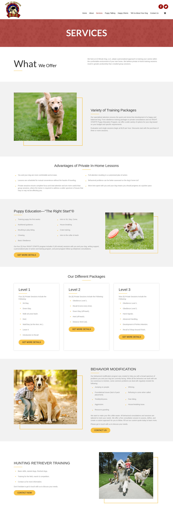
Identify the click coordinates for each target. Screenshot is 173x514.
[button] (27, 255)
